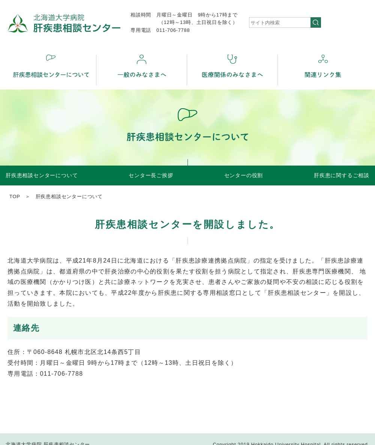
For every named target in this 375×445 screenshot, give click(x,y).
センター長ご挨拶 (151, 175)
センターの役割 (243, 175)
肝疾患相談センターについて (42, 175)
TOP (14, 196)
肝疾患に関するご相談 (341, 175)
